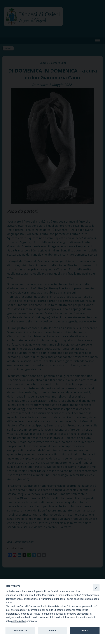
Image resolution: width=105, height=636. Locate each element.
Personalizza (20, 630)
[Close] (96, 587)
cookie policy (18, 621)
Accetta (84, 630)
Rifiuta (52, 630)
